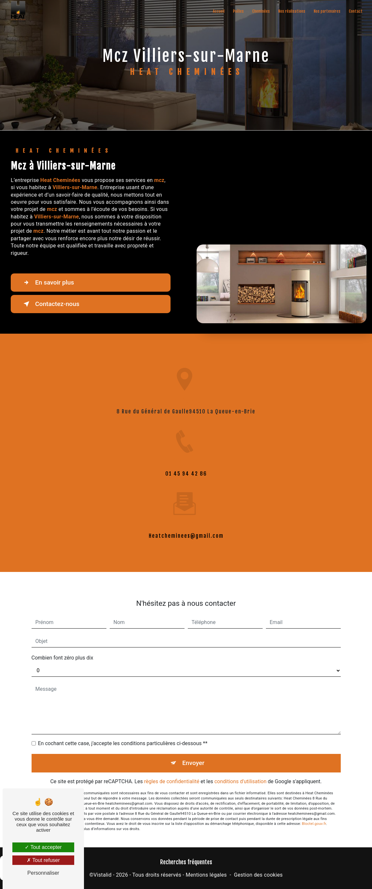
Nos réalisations (291, 11)
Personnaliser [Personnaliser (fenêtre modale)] (43, 873)
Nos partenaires (327, 11)
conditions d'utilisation (240, 774)
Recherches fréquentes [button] (186, 862)
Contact (356, 11)
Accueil (219, 11)
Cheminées (261, 11)
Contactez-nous (50, 304)
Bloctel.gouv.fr (314, 816)
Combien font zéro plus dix (62, 650)
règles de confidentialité (172, 774)
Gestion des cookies (258, 875)
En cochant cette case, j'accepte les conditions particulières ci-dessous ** (123, 736)
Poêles (238, 11)
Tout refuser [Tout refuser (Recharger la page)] (43, 860)
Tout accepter (43, 847)
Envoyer (193, 755)
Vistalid (102, 875)
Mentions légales (206, 875)
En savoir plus (47, 282)
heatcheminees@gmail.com (186, 528)
